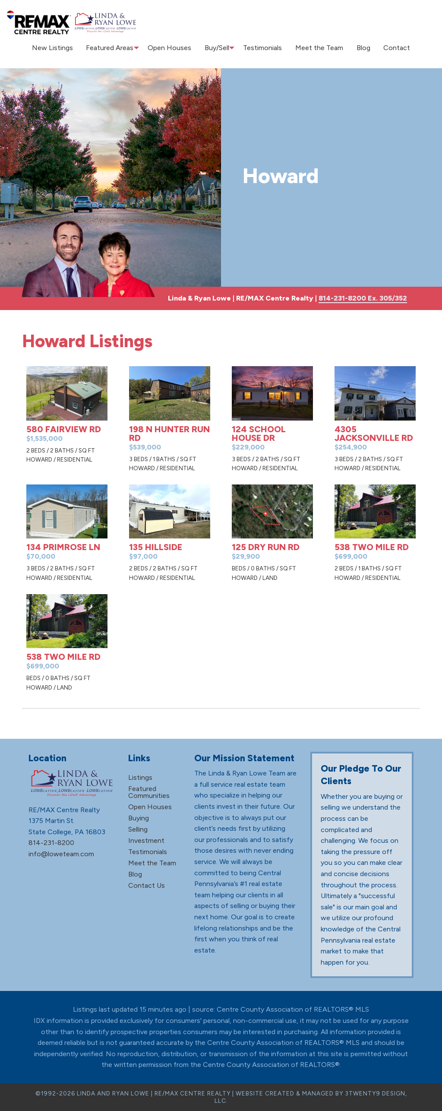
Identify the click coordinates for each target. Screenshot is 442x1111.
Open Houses (174, 48)
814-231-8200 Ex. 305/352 (363, 298)
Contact (389, 48)
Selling (138, 829)
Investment (146, 840)
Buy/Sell (218, 48)
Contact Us (146, 885)
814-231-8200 (51, 843)
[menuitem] (60, 48)
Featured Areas (114, 48)
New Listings (60, 48)
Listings (140, 777)
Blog (359, 48)
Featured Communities (149, 792)
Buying (138, 818)
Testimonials (265, 48)
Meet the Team (318, 48)
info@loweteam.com (61, 854)
